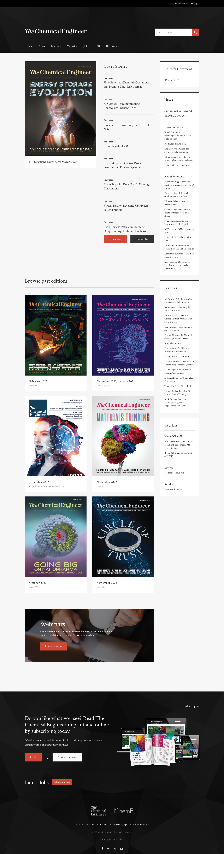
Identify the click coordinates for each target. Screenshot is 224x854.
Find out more (53, 645)
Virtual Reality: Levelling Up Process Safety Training (127, 206)
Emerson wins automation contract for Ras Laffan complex (179, 247)
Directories (104, 46)
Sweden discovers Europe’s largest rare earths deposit (176, 222)
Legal (76, 822)
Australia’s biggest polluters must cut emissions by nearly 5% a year (179, 184)
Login (195, 3)
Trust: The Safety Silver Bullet (178, 385)
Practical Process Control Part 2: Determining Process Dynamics (124, 164)
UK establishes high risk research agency (175, 203)
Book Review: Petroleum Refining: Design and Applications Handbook (126, 227)
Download (116, 238)
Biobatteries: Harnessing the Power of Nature (127, 126)
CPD (90, 46)
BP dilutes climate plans (175, 143)
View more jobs (63, 780)
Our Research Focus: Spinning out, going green (178, 328)
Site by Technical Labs (112, 836)
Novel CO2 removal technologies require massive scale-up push (177, 135)
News (39, 46)
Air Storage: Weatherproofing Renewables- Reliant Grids (122, 105)
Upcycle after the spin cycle (176, 164)
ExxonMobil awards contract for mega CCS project (179, 255)
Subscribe (181, 3)
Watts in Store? (171, 79)
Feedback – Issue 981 (174, 472)
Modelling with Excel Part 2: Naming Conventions (127, 185)
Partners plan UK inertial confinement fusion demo (176, 194)
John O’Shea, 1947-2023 (175, 115)
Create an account (68, 756)
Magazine (68, 46)
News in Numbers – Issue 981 (178, 110)
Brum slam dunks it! (116, 145)
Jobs (80, 46)
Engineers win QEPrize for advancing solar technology (176, 150)
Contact (103, 822)
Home (28, 46)
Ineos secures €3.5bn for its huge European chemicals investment (177, 265)
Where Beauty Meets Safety (177, 356)
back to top (189, 705)
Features (53, 46)
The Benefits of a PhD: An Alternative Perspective (176, 350)
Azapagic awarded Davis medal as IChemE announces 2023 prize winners (178, 444)
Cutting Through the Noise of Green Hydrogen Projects (178, 336)
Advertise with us (142, 822)
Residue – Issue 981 (173, 489)
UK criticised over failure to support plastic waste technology (179, 158)
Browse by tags (120, 822)
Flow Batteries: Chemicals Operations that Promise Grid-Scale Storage (127, 84)
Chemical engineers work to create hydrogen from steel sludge (177, 212)
